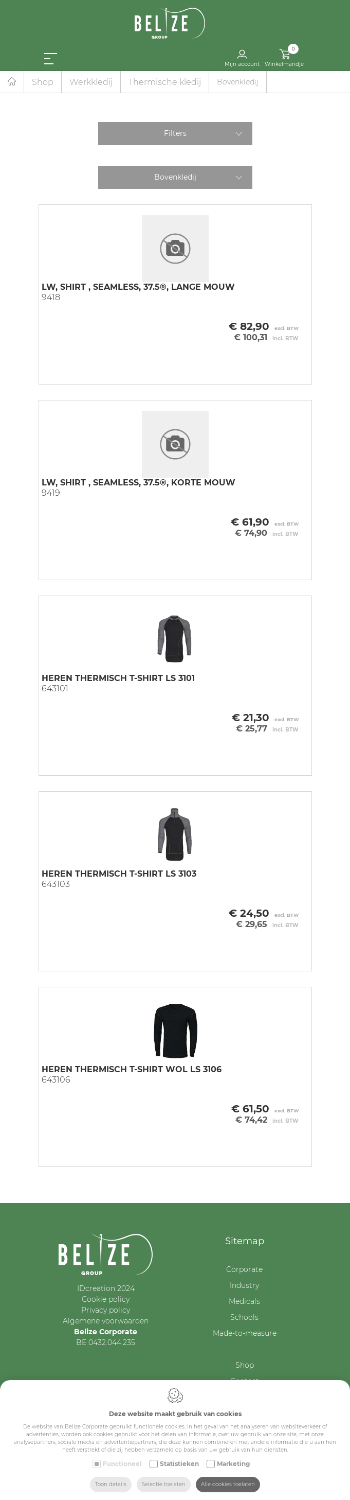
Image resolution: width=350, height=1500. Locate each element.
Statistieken (179, 1464)
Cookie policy (106, 1299)
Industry (244, 1285)
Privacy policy (105, 1310)
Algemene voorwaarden (106, 1320)
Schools (244, 1317)
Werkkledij (91, 82)
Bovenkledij (175, 177)
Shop (42, 82)
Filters (175, 133)
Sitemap (244, 1241)
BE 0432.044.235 (105, 1342)
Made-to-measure (245, 1333)
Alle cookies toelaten (228, 1484)
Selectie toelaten (164, 1484)
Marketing (233, 1464)
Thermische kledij (164, 82)
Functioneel (122, 1464)
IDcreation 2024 (106, 1288)
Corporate (244, 1269)
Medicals (244, 1301)
